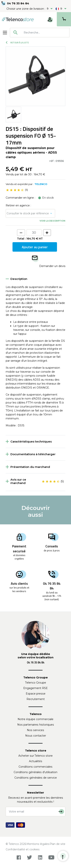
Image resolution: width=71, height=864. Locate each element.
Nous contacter (35, 735)
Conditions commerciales (35, 766)
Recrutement (36, 699)
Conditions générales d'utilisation (35, 772)
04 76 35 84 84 (18, 3)
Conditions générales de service (35, 777)
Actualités (35, 761)
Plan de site (57, 844)
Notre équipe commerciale (35, 719)
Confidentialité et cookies (23, 849)
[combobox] (39, 32)
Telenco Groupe (35, 682)
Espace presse (35, 693)
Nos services (35, 730)
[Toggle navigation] (5, 32)
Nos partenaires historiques (35, 724)
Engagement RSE (35, 688)
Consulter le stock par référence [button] (28, 213)
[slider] (15, 190)
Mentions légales (38, 844)
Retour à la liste (17, 42)
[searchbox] (45, 32)
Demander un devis (52, 266)
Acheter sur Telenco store (35, 755)
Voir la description (52, 220)
